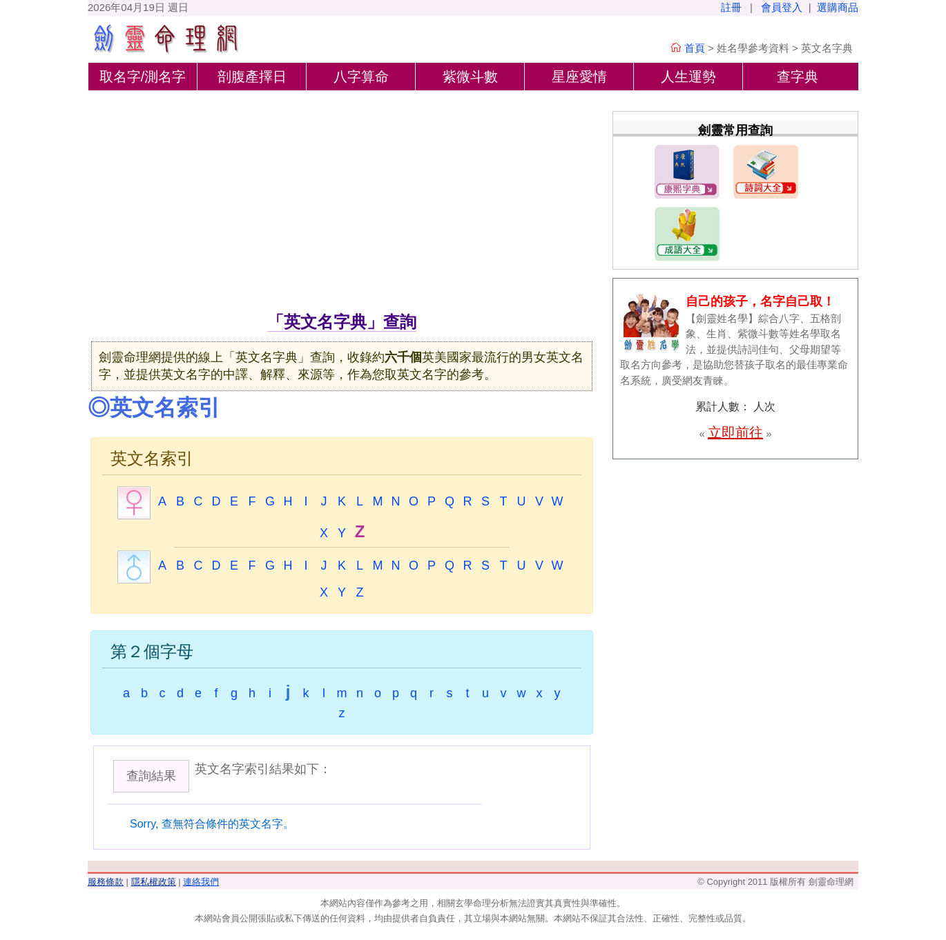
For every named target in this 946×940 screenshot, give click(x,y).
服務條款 (106, 882)
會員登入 (781, 7)
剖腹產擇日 (252, 76)
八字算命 (361, 76)
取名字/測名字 (142, 76)
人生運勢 (688, 76)
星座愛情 (579, 76)
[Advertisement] (342, 206)
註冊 (731, 7)
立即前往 (735, 432)
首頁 (694, 48)
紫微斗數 (470, 76)
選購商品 (837, 7)
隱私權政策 (153, 882)
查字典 (797, 76)
